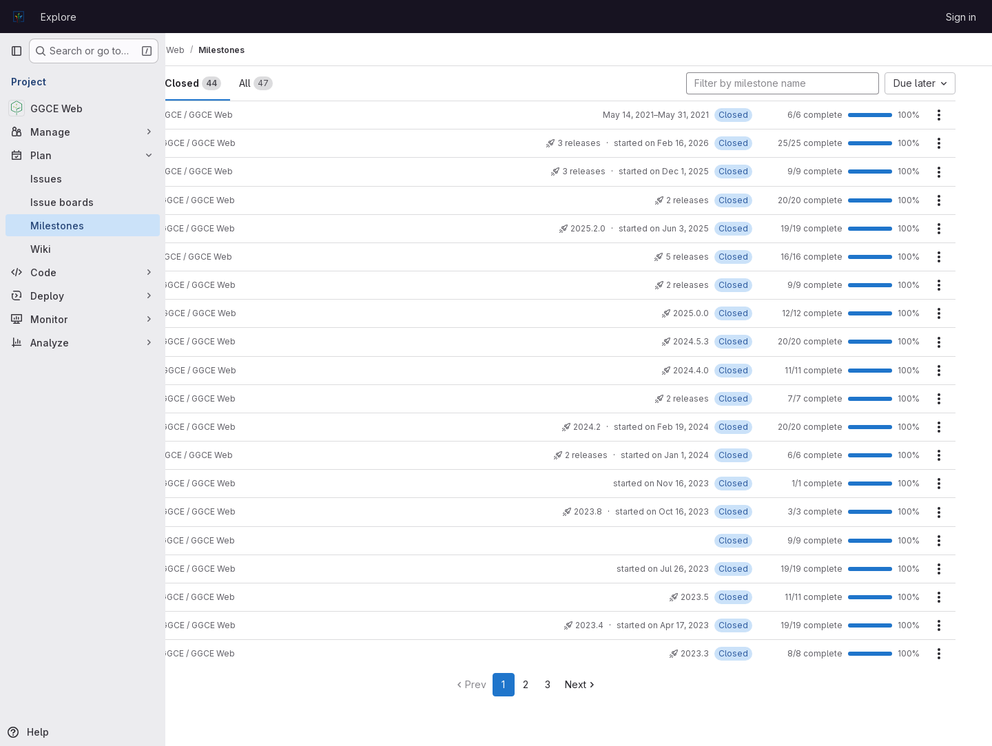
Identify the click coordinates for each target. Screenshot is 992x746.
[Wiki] (83, 249)
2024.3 (207, 398)
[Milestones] (83, 225)
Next (634, 684)
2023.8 (207, 512)
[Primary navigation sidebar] (17, 51)
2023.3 (207, 654)
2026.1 (206, 172)
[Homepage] (19, 17)
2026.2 (207, 143)
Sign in (961, 17)
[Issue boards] (83, 202)
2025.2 (207, 228)
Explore (58, 17)
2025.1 (206, 256)
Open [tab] (212, 83)
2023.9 (207, 484)
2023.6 (207, 568)
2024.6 (208, 314)
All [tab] (342, 83)
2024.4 (208, 370)
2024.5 (207, 342)
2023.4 (207, 626)
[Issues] (83, 178)
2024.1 (206, 456)
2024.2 (207, 427)
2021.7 (206, 115)
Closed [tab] (279, 83)
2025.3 (207, 200)
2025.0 (207, 285)
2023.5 (207, 597)
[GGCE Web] (83, 108)
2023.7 (207, 540)
